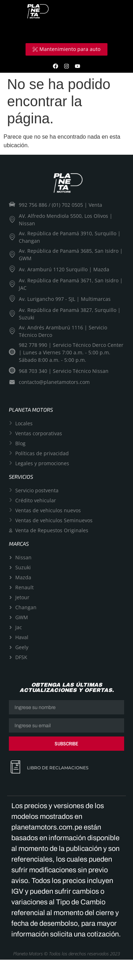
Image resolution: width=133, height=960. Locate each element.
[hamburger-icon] (114, 31)
